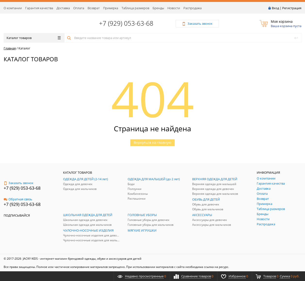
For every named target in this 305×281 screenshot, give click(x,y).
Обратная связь (18, 199)
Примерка (110, 8)
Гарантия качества (39, 8)
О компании (13, 8)
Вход (275, 8)
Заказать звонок (18, 183)
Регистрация (291, 8)
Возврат (94, 8)
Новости (173, 8)
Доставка (63, 8)
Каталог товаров (34, 38)
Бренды (158, 8)
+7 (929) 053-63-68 (126, 23)
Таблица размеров (135, 8)
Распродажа (192, 8)
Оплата (78, 8)
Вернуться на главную (152, 142)
